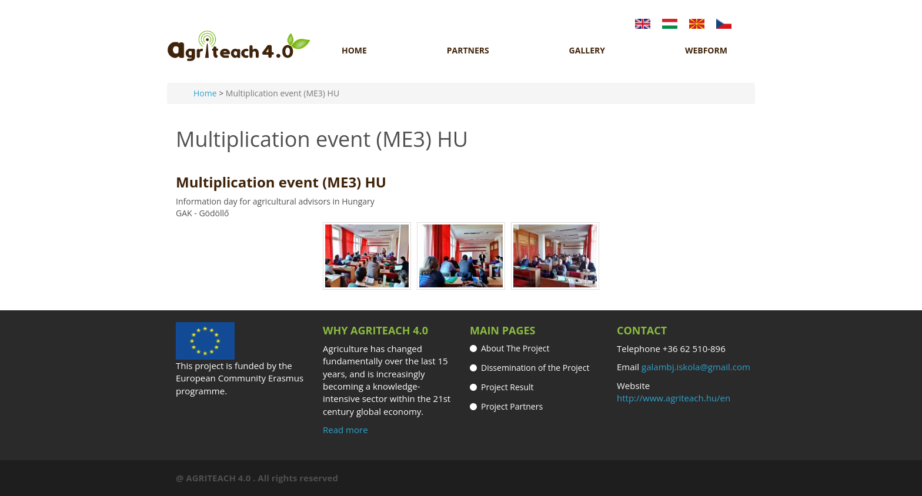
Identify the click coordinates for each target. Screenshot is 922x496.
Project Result (507, 387)
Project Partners (512, 406)
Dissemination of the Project (535, 367)
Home (354, 50)
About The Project (515, 348)
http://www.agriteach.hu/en (673, 398)
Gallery (587, 50)
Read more (345, 429)
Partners (468, 50)
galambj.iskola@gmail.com (696, 367)
